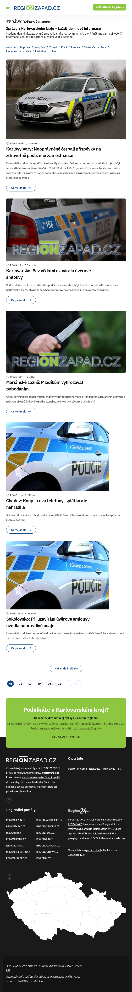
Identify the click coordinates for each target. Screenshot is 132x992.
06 (59, 682)
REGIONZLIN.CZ (45, 837)
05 (49, 682)
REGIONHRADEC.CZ (17, 856)
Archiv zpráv (110, 767)
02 (20, 682)
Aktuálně (10, 47)
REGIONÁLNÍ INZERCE (66, 735)
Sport (55, 50)
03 (30, 682)
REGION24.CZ (43, 856)
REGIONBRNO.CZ (45, 831)
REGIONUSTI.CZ (15, 844)
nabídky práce (18, 780)
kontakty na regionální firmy (36, 776)
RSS (120, 767)
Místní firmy (41, 50)
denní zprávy (35, 771)
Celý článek (21, 186)
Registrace (118, 7)
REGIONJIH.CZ (13, 831)
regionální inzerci (45, 785)
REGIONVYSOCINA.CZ (48, 825)
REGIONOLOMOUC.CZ (48, 844)
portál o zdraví (93, 848)
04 (39, 682)
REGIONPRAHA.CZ (16, 837)
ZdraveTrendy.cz (76, 853)
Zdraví (52, 47)
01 (10, 682)
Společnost (12, 50)
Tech (103, 47)
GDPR (71, 964)
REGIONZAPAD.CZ (16, 825)
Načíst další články (66, 667)
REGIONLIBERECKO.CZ (18, 850)
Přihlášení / (103, 7)
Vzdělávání (90, 47)
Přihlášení (82, 767)
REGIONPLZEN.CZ (16, 818)
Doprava (25, 47)
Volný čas (40, 47)
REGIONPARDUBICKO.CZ (50, 818)
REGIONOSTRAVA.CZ (47, 850)
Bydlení (27, 50)
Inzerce (72, 767)
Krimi (64, 47)
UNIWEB (109, 827)
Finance (75, 47)
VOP (79, 964)
